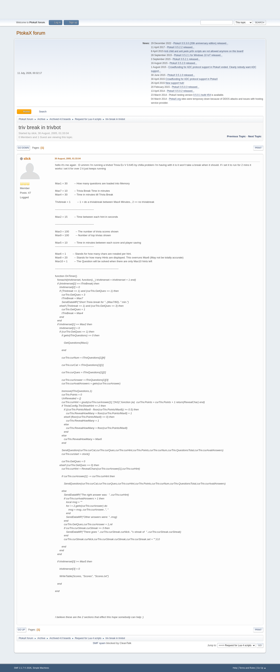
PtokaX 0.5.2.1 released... (186, 59)
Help (235, 668)
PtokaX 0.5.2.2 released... (180, 47)
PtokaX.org (175, 99)
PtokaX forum (30, 33)
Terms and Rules (247, 668)
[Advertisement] (140, 9)
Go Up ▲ (261, 668)
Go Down (23, 148)
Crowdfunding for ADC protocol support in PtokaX (191, 79)
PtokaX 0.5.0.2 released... (180, 91)
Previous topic (236, 136)
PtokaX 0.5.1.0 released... (181, 75)
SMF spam (99, 643)
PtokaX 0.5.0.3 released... (185, 87)
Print (258, 148)
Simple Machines (41, 668)
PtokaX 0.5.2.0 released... (183, 63)
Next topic (254, 136)
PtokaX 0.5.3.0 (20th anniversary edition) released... (200, 43)
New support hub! (174, 83)
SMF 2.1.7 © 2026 (23, 668)
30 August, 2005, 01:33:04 (68, 158)
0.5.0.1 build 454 (202, 95)
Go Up (21, 629)
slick (27, 158)
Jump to (211, 645)
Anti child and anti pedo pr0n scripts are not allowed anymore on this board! (203, 51)
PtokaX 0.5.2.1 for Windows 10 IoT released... (198, 55)
